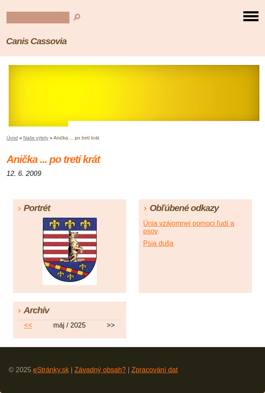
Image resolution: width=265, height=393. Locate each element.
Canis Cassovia (36, 41)
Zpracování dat (154, 370)
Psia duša (158, 243)
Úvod (12, 137)
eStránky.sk (51, 370)
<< (28, 325)
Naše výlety (36, 137)
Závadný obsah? (100, 370)
